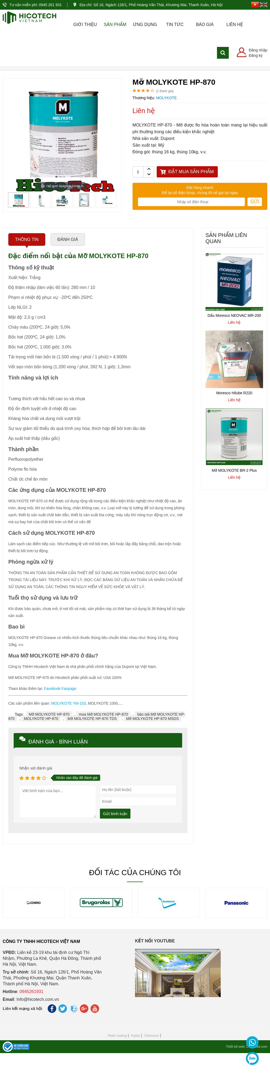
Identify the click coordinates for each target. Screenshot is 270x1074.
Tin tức (174, 24)
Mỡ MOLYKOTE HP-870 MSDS (152, 739)
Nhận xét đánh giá (35, 789)
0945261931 (31, 1012)
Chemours (151, 1056)
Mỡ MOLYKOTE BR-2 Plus (234, 491)
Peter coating (117, 1056)
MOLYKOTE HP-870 (41, 739)
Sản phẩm (115, 24)
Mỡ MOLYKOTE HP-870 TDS (92, 739)
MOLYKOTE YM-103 (68, 724)
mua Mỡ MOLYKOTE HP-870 (103, 735)
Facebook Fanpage (60, 709)
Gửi (254, 222)
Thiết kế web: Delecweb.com (246, 1067)
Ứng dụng (145, 24)
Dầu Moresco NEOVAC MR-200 (234, 336)
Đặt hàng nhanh (199, 208)
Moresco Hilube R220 (234, 414)
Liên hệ (234, 24)
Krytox (135, 1056)
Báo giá (205, 24)
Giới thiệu (85, 24)
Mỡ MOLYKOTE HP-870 (49, 735)
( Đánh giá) (165, 112)
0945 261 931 (50, 5)
